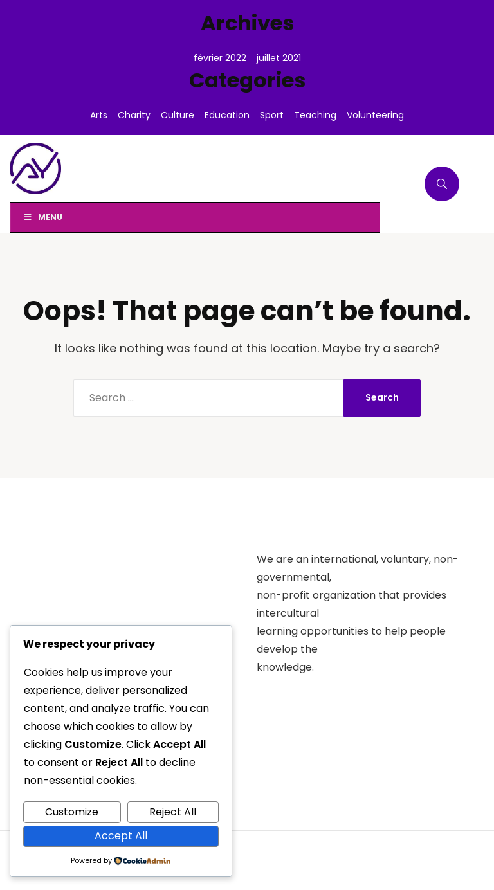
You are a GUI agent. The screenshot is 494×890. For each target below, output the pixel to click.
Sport (272, 115)
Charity (134, 115)
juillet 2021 (279, 57)
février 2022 (220, 57)
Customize (71, 811)
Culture (177, 115)
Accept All (121, 835)
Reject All (172, 811)
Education (227, 115)
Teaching (315, 115)
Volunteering (375, 115)
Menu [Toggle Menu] (42, 217)
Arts (98, 115)
